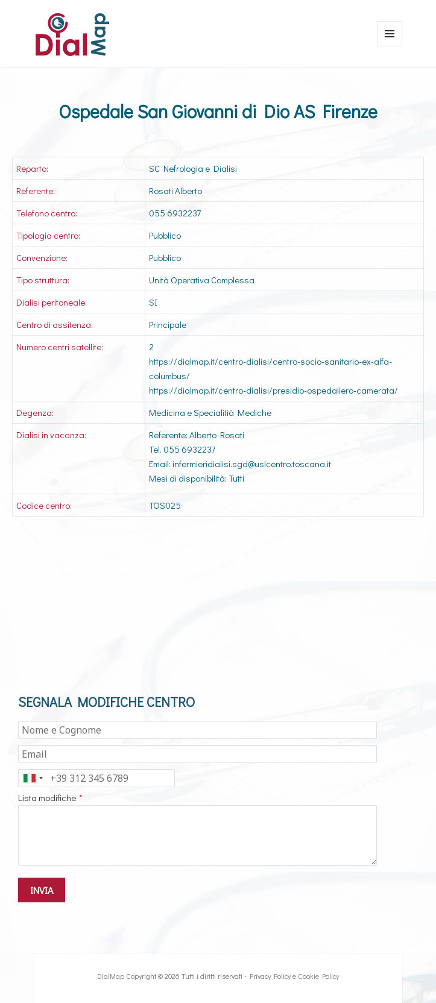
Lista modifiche (47, 797)
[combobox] (32, 778)
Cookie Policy (318, 976)
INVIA (41, 890)
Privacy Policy (270, 976)
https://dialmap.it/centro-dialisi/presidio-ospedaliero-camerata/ (273, 390)
